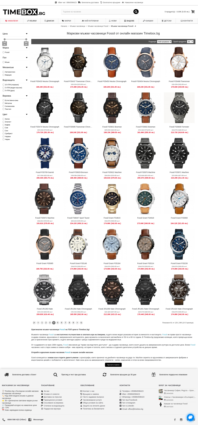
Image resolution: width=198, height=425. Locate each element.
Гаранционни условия (51, 400)
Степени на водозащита (52, 406)
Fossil (62, 329)
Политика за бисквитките (92, 409)
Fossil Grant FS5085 (44, 263)
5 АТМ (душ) (9, 90)
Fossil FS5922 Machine (112, 172)
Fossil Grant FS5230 (179, 263)
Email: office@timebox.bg (131, 409)
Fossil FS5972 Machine (44, 218)
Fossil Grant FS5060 (179, 218)
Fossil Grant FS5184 (112, 263)
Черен (6, 139)
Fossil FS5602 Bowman (145, 127)
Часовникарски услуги (91, 400)
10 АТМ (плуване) (11, 85)
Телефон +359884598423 (132, 391)
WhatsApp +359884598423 (132, 397)
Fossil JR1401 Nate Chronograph (145, 309)
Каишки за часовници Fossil (175, 404)
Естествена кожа (10, 100)
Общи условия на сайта (91, 403)
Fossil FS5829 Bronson (78, 172)
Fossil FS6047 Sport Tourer (78, 218)
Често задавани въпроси (92, 397)
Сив (5, 128)
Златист (7, 122)
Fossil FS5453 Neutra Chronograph (112, 81)
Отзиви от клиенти (50, 394)
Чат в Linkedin (127, 406)
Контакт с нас (87, 391)
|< (34, 323)
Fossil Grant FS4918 (145, 218)
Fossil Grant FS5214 (145, 263)
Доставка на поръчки (51, 397)
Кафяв (6, 125)
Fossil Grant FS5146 (78, 263)
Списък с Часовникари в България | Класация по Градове (180, 397)
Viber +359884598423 (130, 394)
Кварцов (7, 75)
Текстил (7, 109)
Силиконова (8, 106)
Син (5, 131)
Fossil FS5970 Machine (145, 172)
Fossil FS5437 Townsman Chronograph (79, 81)
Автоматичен (9, 72)
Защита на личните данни (92, 406)
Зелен (6, 119)
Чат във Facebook (128, 400)
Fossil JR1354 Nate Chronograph (78, 309)
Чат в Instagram (127, 403)
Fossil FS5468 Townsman (179, 81)
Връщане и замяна (89, 394)
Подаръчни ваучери (51, 409)
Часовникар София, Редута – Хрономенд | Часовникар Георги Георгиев (180, 390)
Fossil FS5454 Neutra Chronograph (145, 81)
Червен (7, 136)
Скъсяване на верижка (52, 403)
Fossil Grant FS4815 (112, 218)
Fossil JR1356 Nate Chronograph (112, 309)
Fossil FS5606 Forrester (179, 127)
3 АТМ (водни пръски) (12, 88)
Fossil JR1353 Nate (45, 309)
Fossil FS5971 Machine (179, 172)
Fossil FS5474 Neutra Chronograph (44, 127)
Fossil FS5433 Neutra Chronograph (44, 81)
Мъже (6, 62)
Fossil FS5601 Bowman (112, 127)
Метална (7, 103)
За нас (45, 391)
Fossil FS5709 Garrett (45, 172)
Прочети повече (113, 365)
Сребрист (8, 133)
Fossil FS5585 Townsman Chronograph (79, 127)
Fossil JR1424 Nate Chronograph (179, 309)
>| (81, 323)
